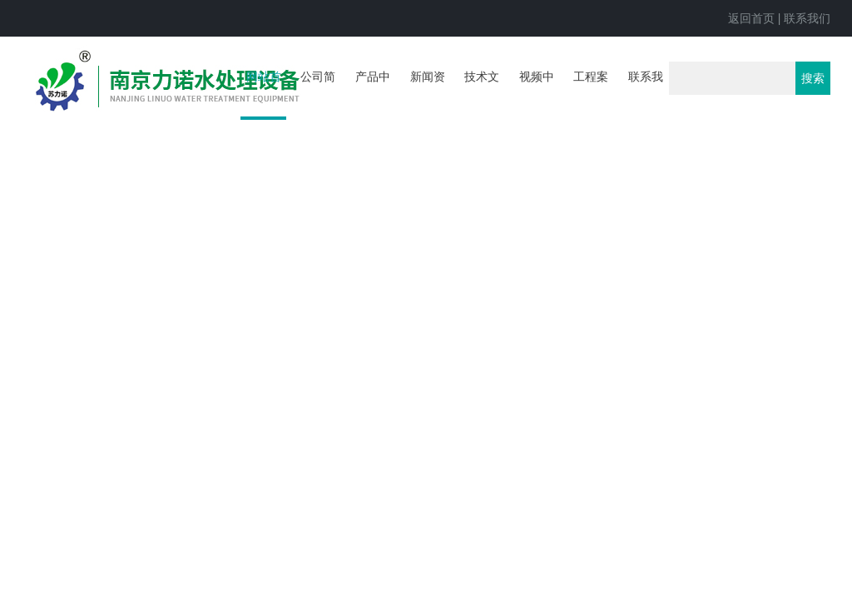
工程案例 (590, 93)
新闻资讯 (427, 93)
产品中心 (372, 93)
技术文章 (481, 93)
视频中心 (536, 93)
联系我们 (807, 18)
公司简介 (317, 93)
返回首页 (751, 18)
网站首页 (263, 95)
